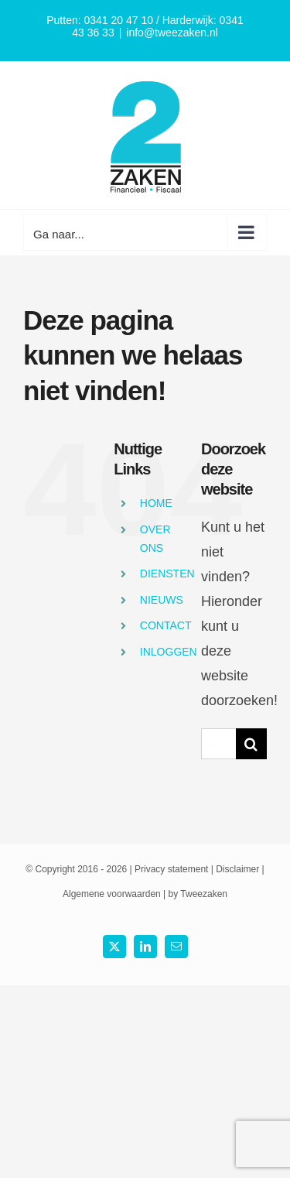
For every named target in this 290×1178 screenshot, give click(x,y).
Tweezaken (203, 894)
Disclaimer (237, 869)
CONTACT (166, 625)
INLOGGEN (168, 652)
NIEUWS (161, 600)
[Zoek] (251, 743)
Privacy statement (171, 869)
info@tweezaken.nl (172, 32)
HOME (156, 503)
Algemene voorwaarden (112, 894)
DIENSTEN (167, 573)
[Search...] (218, 743)
